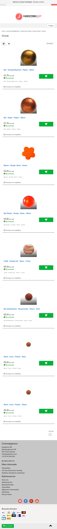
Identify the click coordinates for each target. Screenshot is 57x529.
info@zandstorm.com (9, 454)
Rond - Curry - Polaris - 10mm (15, 404)
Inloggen (51, 25)
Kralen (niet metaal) (26, 31)
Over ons (5, 480)
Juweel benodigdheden (12, 31)
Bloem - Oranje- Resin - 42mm (15, 165)
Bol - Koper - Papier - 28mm (14, 118)
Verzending (6, 487)
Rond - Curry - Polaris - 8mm (15, 357)
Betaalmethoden (8, 485)
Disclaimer (5, 492)
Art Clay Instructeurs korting (12, 470)
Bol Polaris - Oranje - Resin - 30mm (17, 213)
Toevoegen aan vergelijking (12, 86)
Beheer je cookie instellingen (22, 2)
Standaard (50, 43)
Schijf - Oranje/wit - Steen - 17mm (17, 261)
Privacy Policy (7, 494)
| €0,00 (7, 526)
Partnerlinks (6, 468)
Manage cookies (38, 2)
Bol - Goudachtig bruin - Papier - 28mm (19, 70)
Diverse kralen (37, 31)
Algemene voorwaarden (10, 489)
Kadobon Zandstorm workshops (13, 473)
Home (3, 31)
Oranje (44, 31)
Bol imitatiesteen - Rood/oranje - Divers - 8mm (22, 309)
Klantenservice (7, 482)
